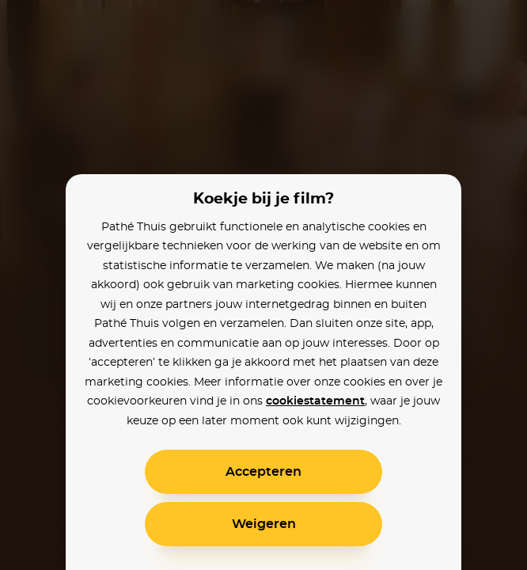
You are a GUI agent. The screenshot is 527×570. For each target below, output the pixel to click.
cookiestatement (315, 401)
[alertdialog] (263, 285)
